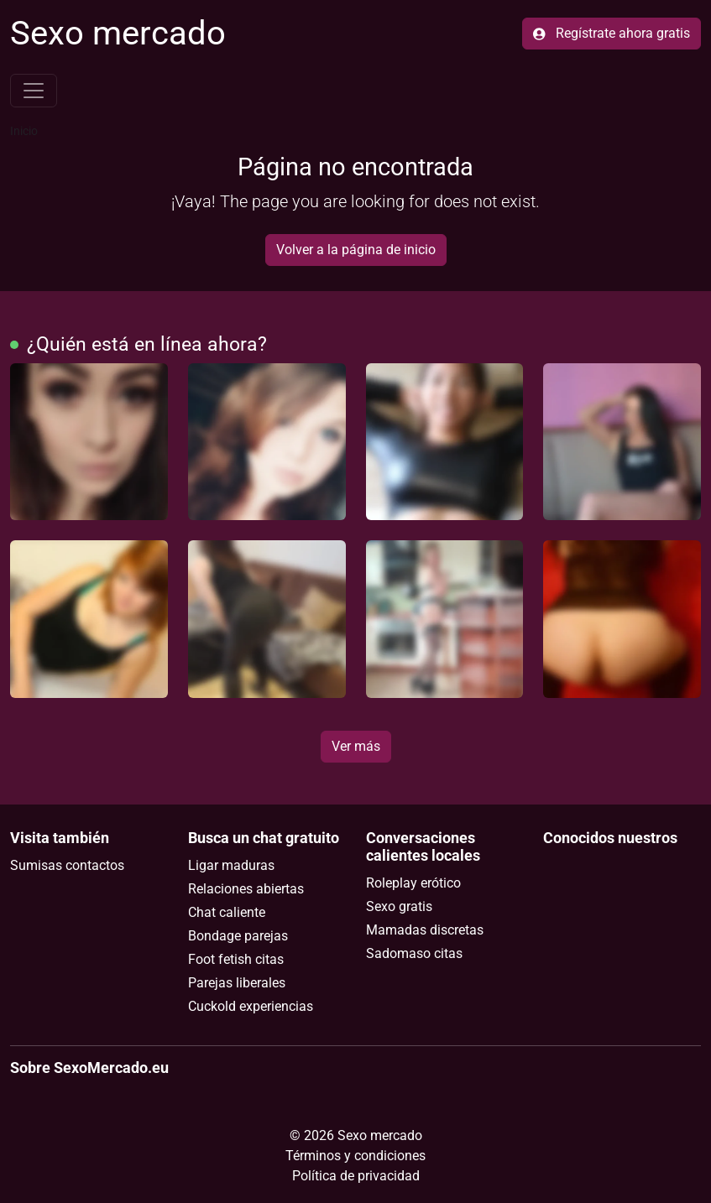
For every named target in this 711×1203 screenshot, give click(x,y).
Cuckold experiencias (250, 1006)
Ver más (356, 746)
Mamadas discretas (425, 930)
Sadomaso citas (414, 953)
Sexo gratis (399, 906)
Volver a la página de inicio (356, 250)
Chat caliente (226, 912)
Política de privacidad (356, 1176)
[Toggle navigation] (33, 90)
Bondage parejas (238, 936)
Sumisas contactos (67, 865)
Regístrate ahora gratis (611, 33)
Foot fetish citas (236, 959)
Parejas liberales (236, 983)
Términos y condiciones (355, 1156)
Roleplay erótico (413, 883)
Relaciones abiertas (246, 889)
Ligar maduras (231, 865)
